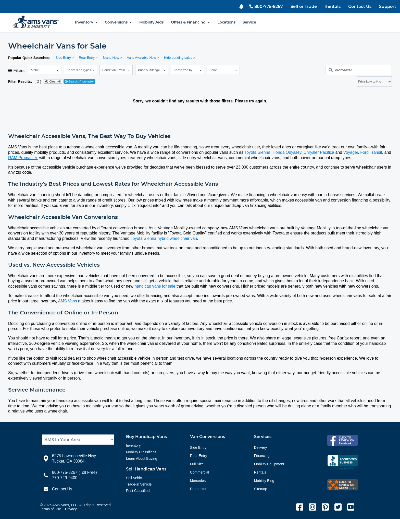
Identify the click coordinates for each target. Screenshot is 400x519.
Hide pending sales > (179, 58)
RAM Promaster (22, 158)
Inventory (86, 22)
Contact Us (359, 6)
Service (249, 22)
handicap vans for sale (154, 286)
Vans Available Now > (143, 58)
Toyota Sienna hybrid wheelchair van (164, 238)
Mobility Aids (151, 22)
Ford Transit (371, 152)
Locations (226, 22)
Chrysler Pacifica (319, 152)
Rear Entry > (88, 58)
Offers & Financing (190, 22)
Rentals (332, 6)
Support (387, 6)
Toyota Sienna (257, 152)
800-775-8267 (266, 6)
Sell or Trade (304, 6)
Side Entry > (65, 58)
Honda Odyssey (286, 152)
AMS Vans (67, 301)
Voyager (350, 152)
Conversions (118, 22)
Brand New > (112, 58)
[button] (242, 6)
